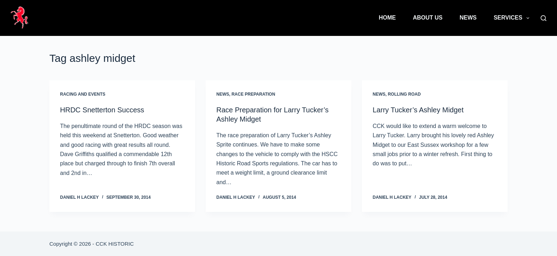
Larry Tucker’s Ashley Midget (418, 110)
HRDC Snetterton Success (102, 110)
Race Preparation (253, 94)
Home (387, 18)
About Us (428, 18)
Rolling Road (404, 94)
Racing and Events (83, 94)
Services (513, 18)
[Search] (543, 18)
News (468, 18)
